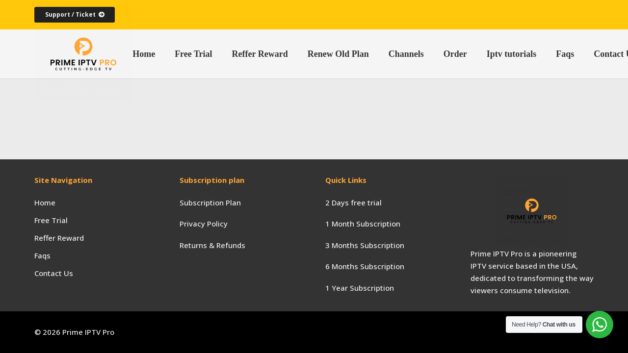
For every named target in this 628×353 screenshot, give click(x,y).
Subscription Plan (210, 202)
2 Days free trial (353, 202)
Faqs (42, 255)
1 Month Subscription (362, 223)
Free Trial (51, 220)
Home (44, 202)
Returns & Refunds (212, 245)
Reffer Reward (59, 238)
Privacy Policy (204, 223)
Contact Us (53, 273)
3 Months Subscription (364, 245)
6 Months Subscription (364, 266)
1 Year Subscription (359, 288)
